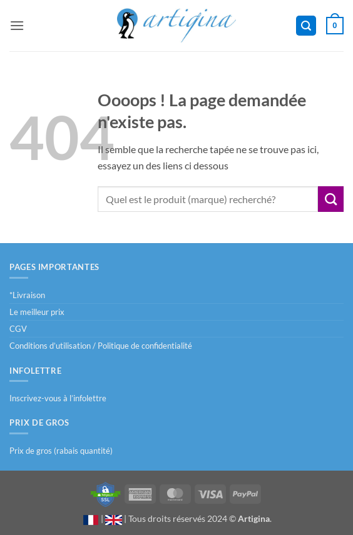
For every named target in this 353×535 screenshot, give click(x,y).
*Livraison (27, 295)
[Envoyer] (331, 198)
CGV (18, 329)
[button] (16, 25)
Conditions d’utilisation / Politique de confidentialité (100, 346)
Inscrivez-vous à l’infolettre (57, 398)
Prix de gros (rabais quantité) (61, 451)
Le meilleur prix (36, 312)
